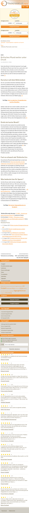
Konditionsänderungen (6, 266)
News (2, 45)
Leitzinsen (3, 268)
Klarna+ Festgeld (5, 472)
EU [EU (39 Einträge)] (21, 286)
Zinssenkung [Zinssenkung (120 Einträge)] (8, 292)
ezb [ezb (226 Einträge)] (23, 286)
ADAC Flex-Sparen (5, 409)
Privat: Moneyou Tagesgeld (7, 441)
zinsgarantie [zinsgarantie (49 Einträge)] (3, 292)
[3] (26, 117)
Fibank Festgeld (4, 483)
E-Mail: (2, 344)
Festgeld (3, 264)
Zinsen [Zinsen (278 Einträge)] (23, 291)
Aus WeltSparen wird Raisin (17, 232)
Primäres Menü (27, 6)
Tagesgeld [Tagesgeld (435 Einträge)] (17, 291)
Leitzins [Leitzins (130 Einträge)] (21, 288)
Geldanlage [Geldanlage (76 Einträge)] (9, 288)
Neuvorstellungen (5, 270)
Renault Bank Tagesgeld (6, 459)
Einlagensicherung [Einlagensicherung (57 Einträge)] (18, 286)
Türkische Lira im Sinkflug (8, 254)
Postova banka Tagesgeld (7, 391)
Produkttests (4, 274)
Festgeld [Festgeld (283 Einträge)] (3, 288)
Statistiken (3, 276)
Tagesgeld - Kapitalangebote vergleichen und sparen (12, 42)
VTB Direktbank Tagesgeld (7, 429)
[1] (5, 75)
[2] (22, 95)
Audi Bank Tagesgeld (6, 451)
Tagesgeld (3, 278)
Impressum (4, 510)
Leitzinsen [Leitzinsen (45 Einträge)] (25, 288)
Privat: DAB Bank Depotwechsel (8, 419)
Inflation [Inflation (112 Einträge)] (13, 288)
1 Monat (21, 23)
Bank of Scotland (5, 505)
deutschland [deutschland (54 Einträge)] (12, 286)
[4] (23, 145)
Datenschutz (12, 510)
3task (10, 62)
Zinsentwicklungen (5, 280)
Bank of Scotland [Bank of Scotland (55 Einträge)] (7, 286)
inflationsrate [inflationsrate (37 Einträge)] (17, 288)
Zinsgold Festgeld (5, 381)
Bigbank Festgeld (5, 359)
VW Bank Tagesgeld (5, 402)
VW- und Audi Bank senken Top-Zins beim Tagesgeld (21, 255)
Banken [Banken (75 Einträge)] (2, 286)
